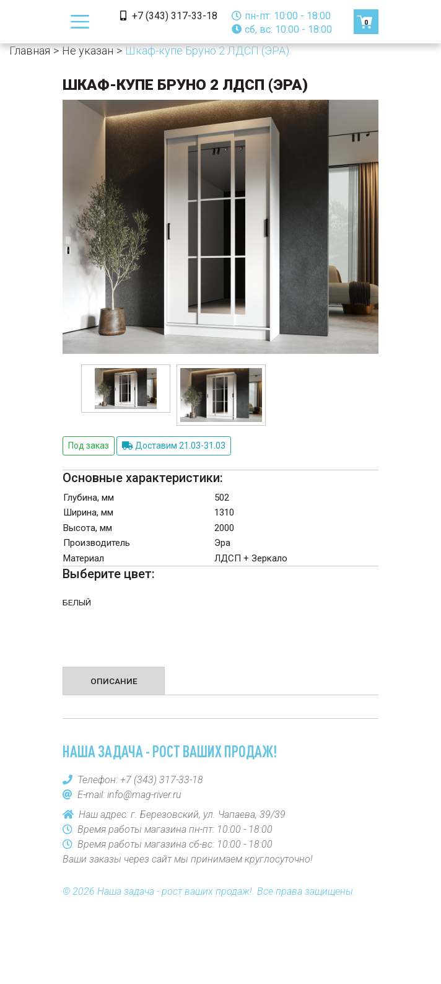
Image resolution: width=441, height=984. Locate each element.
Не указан (87, 50)
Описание (114, 681)
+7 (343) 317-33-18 (168, 16)
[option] (125, 388)
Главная (29, 50)
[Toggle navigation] (80, 22)
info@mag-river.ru (144, 795)
